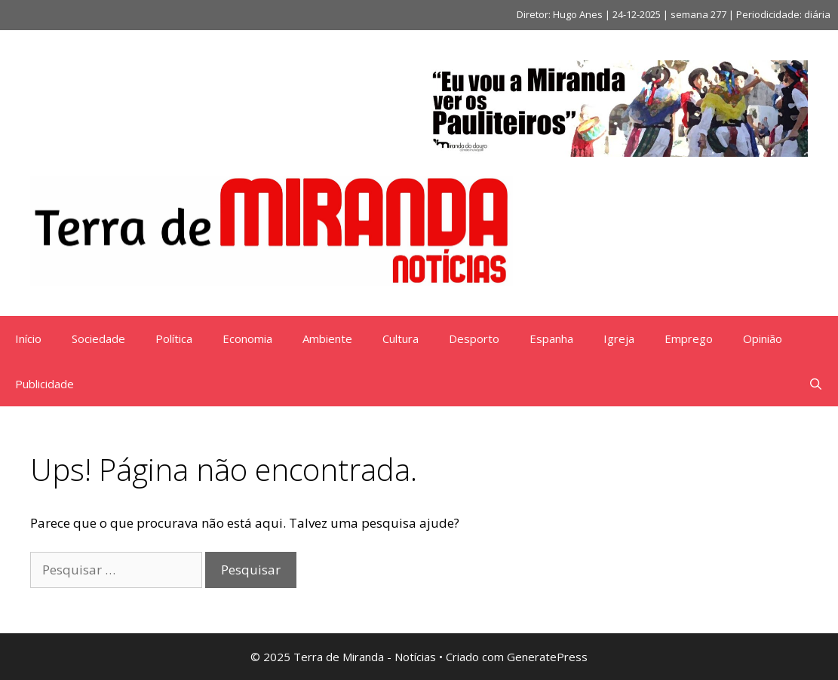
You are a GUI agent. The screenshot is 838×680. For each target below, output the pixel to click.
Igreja (618, 338)
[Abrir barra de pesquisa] (815, 383)
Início (28, 338)
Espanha (551, 338)
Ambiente (327, 338)
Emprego (689, 338)
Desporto (474, 338)
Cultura (400, 338)
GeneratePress (547, 656)
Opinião (762, 338)
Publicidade (44, 383)
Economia (247, 338)
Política (173, 338)
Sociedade (98, 338)
